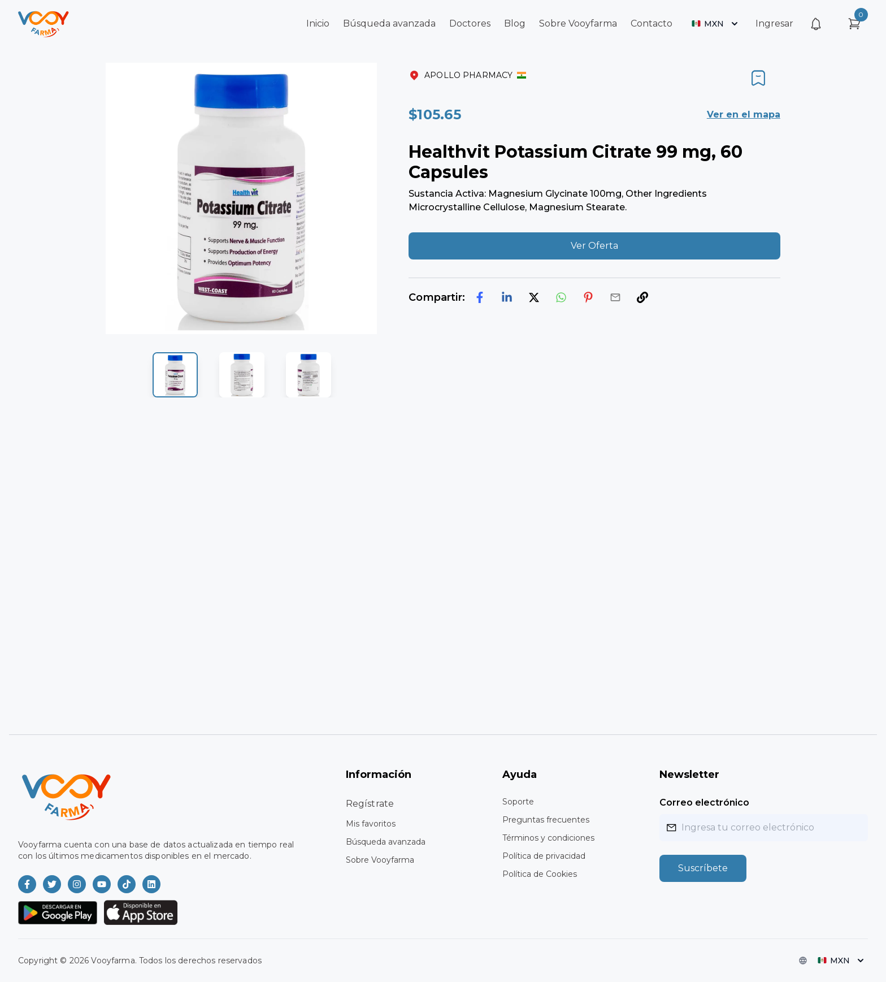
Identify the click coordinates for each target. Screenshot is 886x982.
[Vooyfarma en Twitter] (52, 884)
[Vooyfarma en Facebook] (27, 884)
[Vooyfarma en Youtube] (102, 884)
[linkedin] (507, 297)
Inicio (317, 23)
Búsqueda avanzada (389, 23)
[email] (615, 297)
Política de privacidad (543, 856)
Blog (514, 23)
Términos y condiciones (548, 838)
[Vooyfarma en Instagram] (77, 884)
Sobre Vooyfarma (578, 23)
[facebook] (480, 297)
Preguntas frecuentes (545, 820)
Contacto (651, 23)
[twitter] (534, 297)
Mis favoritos (371, 824)
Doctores (469, 23)
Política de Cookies (539, 874)
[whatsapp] (561, 297)
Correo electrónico (704, 802)
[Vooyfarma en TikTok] (127, 884)
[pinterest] (588, 297)
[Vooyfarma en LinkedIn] (151, 884)
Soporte (518, 802)
